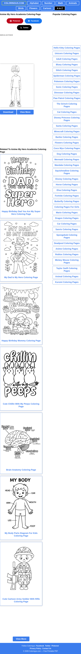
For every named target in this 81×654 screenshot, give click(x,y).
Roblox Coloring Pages (66, 254)
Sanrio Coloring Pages (66, 229)
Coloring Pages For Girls (66, 207)
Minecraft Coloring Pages (67, 131)
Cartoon (47, 8)
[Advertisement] (16, 50)
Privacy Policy (35, 648)
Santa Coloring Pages (67, 126)
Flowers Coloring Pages (67, 143)
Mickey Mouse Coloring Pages (67, 261)
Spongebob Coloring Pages (66, 236)
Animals (73, 3)
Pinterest (15, 21)
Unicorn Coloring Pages (67, 53)
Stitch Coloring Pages (67, 70)
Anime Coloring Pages (67, 249)
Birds (21, 8)
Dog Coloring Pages (67, 154)
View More (25, 112)
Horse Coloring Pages (67, 184)
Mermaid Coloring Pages (66, 159)
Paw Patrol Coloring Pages (66, 98)
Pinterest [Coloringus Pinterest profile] (55, 646)
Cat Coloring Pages (66, 112)
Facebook (33, 21)
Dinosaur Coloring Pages (66, 92)
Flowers (33, 8)
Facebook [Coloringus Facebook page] (40, 646)
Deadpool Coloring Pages (67, 243)
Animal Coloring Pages (66, 276)
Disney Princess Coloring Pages (67, 118)
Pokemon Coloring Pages (67, 81)
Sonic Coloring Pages (67, 87)
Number (48, 3)
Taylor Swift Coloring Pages (66, 269)
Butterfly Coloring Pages (66, 201)
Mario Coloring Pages (67, 212)
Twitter (24, 28)
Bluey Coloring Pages (67, 64)
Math (60, 3)
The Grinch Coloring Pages (67, 105)
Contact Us (46, 648)
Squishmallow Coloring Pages (66, 172)
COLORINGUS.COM (14, 3)
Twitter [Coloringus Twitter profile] (47, 646)
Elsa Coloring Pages (67, 190)
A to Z (60, 8)
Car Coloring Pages (67, 224)
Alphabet (34, 3)
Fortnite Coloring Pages (67, 196)
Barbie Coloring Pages (66, 137)
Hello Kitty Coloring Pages (67, 48)
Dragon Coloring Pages (66, 218)
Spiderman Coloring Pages (66, 76)
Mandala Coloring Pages (67, 165)
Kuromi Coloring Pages (66, 282)
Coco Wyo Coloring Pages (67, 148)
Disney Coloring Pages (66, 179)
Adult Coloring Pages (67, 59)
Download (8, 112)
